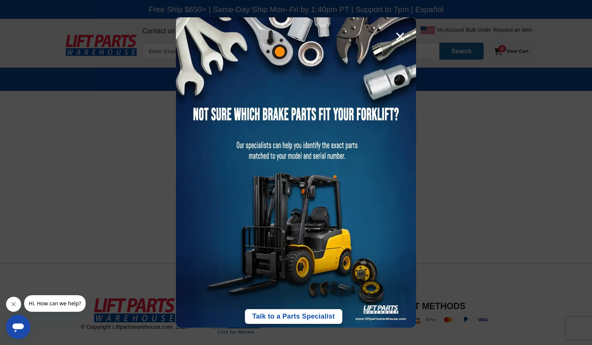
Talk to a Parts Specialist (293, 316)
